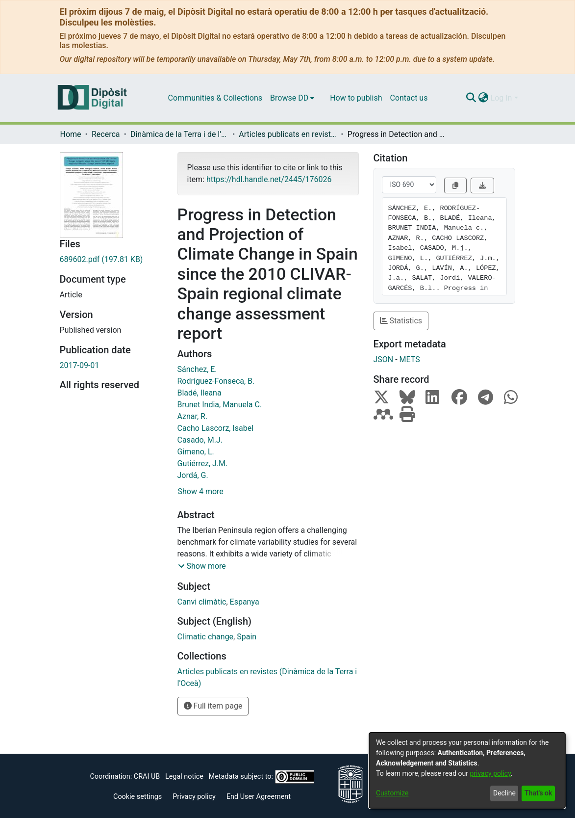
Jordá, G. (192, 475)
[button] (201, 566)
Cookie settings (137, 796)
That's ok (538, 793)
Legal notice (184, 776)
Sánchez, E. (197, 369)
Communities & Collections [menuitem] (215, 98)
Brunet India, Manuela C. (219, 404)
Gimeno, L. (195, 451)
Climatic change (205, 636)
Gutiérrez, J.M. (202, 463)
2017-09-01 (80, 365)
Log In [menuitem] (501, 98)
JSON (384, 359)
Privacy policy (194, 796)
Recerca (106, 134)
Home (70, 134)
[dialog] (467, 770)
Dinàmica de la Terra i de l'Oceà (179, 134)
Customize (392, 793)
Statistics (401, 320)
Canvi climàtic (201, 602)
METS (410, 359)
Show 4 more (201, 491)
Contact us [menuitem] (408, 98)
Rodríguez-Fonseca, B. (216, 381)
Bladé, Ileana (199, 392)
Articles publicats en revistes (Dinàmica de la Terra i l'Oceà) (288, 134)
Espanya (244, 602)
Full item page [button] (213, 706)
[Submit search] (471, 98)
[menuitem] (292, 98)
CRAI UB (147, 776)
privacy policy (490, 773)
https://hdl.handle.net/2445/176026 (268, 179)
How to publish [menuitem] (356, 98)
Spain (246, 636)
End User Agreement (258, 796)
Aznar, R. (192, 416)
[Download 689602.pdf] (111, 259)
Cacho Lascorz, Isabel (215, 428)
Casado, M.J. (200, 440)
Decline (504, 793)
